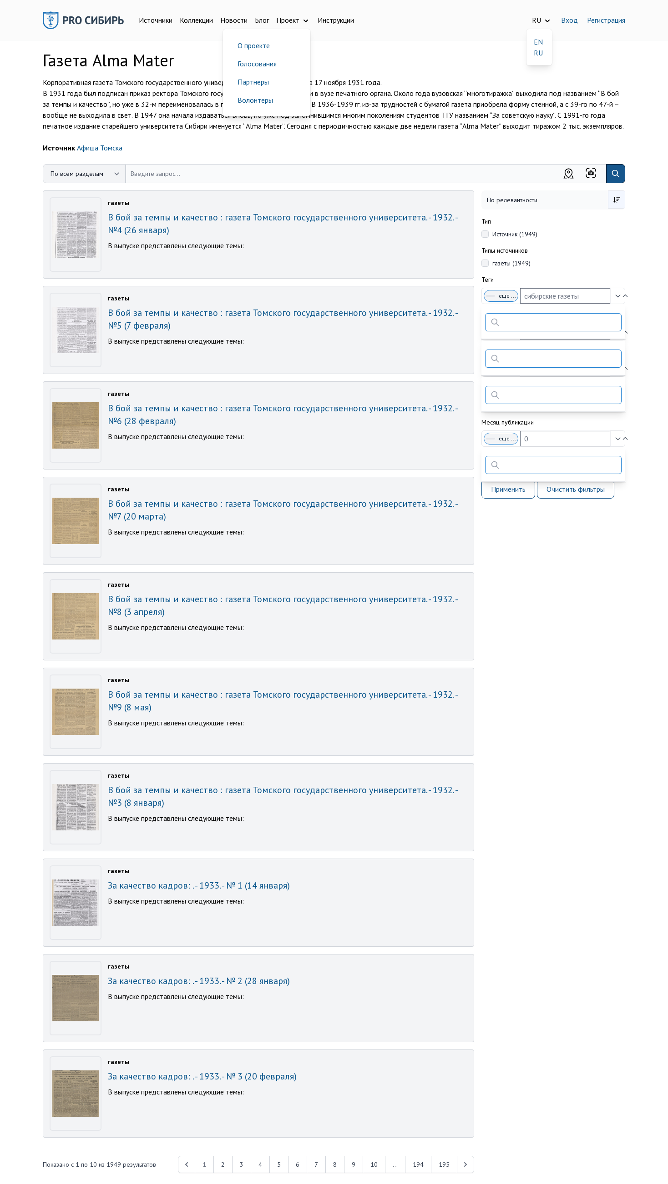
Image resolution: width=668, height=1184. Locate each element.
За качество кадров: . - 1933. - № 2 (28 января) (199, 981)
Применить (508, 489)
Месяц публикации (507, 422)
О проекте (254, 45)
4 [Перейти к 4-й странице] (260, 1164)
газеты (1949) (511, 263)
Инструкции (336, 20)
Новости (234, 20)
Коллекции (196, 20)
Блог (262, 20)
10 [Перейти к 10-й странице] (374, 1164)
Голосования (257, 63)
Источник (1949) (514, 234)
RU (538, 52)
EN (538, 41)
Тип (486, 221)
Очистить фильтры (576, 489)
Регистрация (606, 20)
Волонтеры (255, 100)
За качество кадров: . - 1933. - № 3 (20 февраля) (202, 1076)
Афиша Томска (99, 147)
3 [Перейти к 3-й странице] (241, 1164)
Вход (569, 20)
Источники (155, 20)
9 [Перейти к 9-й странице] (353, 1164)
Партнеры (253, 81)
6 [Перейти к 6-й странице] (297, 1164)
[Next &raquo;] (465, 1164)
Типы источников (504, 250)
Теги (487, 279)
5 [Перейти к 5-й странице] (279, 1164)
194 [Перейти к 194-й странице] (418, 1164)
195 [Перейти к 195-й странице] (444, 1164)
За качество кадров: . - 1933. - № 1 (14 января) (199, 885)
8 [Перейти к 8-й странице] (335, 1164)
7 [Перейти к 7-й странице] (316, 1164)
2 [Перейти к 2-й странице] (223, 1164)
